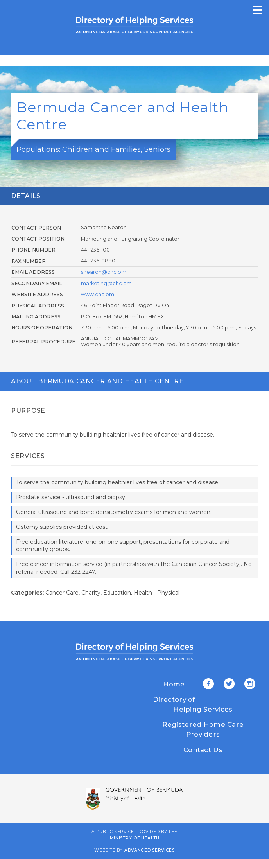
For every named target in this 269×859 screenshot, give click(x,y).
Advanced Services (149, 850)
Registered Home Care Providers (203, 729)
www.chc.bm (97, 294)
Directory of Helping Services (192, 704)
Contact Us (202, 750)
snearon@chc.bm (103, 272)
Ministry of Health (135, 837)
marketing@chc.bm (106, 283)
